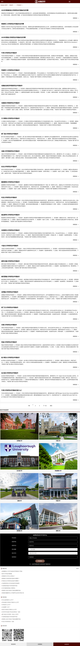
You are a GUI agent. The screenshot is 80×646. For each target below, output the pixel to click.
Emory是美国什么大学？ (8, 600)
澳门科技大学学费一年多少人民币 (10, 614)
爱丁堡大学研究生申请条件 (9, 134)
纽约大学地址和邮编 (7, 573)
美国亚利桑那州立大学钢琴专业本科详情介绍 (13, 593)
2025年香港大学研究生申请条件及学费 (13, 37)
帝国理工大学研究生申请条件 (10, 70)
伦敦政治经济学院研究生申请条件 (11, 85)
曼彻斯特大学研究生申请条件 (10, 182)
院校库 (11, 5)
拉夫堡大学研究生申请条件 (9, 373)
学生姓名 (14, 537)
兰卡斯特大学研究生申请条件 (10, 118)
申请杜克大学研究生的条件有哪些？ (10, 580)
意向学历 (14, 553)
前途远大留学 (4, 5)
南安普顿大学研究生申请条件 (10, 276)
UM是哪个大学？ (6, 607)
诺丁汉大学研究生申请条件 (9, 307)
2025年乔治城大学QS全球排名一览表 (11, 612)
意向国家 (14, 549)
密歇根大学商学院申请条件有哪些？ (10, 578)
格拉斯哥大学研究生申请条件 (10, 215)
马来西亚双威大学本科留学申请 (9, 585)
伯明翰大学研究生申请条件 (9, 292)
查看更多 (76, 18)
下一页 (44, 405)
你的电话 (14, 557)
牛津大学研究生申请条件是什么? (11, 390)
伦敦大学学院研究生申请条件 (10, 151)
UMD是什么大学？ (6, 604)
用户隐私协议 (47, 564)
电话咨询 (13, 644)
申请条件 (19, 5)
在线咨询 (66, 644)
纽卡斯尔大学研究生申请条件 (10, 357)
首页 (2, 1)
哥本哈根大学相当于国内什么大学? (10, 602)
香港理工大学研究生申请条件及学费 (12, 24)
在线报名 (40, 644)
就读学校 (14, 541)
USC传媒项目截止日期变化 (8, 588)
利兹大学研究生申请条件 (9, 342)
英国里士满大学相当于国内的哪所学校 (11, 590)
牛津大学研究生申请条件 (9, 53)
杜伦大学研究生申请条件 (9, 166)
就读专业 (14, 545)
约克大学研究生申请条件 (9, 197)
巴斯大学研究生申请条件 (9, 325)
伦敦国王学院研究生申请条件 (10, 103)
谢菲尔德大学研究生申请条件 (10, 261)
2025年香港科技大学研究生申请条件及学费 (14, 10)
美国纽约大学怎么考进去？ (8, 576)
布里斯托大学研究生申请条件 (10, 230)
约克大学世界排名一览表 (8, 621)
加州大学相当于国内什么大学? (9, 609)
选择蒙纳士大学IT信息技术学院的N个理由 (12, 571)
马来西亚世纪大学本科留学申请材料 (10, 583)
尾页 (51, 405)
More (77, 568)
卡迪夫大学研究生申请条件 (9, 245)
